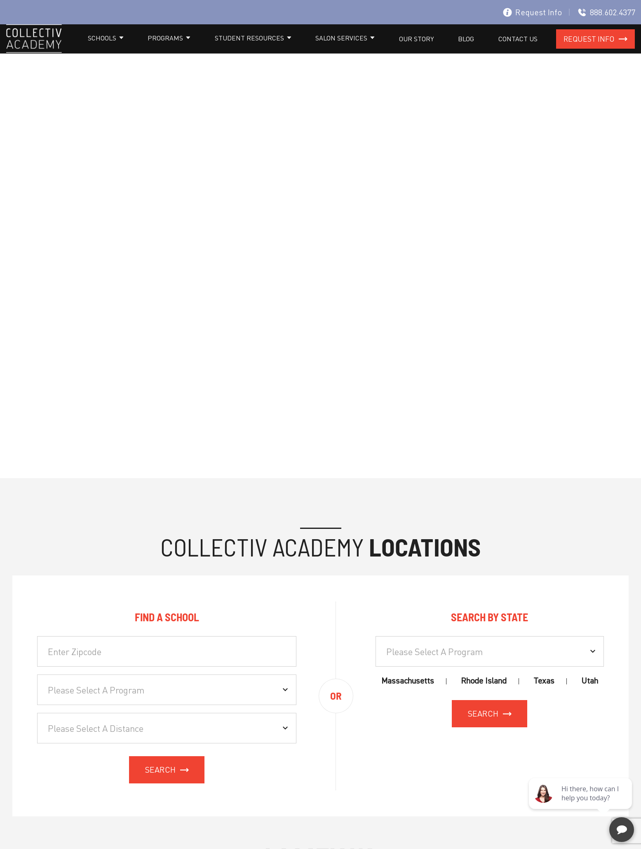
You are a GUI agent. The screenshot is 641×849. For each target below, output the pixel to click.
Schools (207, 50)
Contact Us (526, 50)
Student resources (322, 50)
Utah (589, 704)
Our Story (456, 50)
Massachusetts (407, 704)
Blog (490, 50)
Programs (254, 50)
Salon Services (398, 50)
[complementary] (581, 803)
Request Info (532, 12)
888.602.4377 (606, 12)
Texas (543, 704)
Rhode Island (484, 704)
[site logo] (34, 52)
